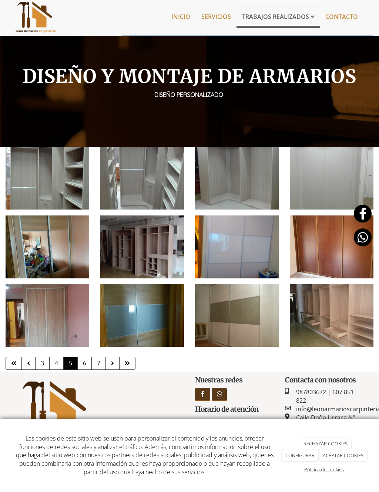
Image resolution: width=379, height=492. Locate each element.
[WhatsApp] (219, 394)
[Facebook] (202, 394)
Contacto (341, 17)
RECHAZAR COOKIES (325, 443)
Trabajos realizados (278, 17)
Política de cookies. (324, 469)
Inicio (180, 17)
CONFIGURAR (300, 455)
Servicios (216, 17)
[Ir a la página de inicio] (35, 16)
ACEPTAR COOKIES (343, 455)
